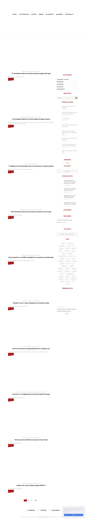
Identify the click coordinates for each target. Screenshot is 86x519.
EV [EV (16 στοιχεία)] (70, 256)
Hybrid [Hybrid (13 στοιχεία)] (74, 261)
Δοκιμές (41, 14)
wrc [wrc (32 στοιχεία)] (67, 284)
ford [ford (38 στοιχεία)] (73, 258)
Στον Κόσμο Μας (24, 14)
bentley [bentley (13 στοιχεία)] (61, 248)
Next (36, 500)
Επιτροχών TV (69, 14)
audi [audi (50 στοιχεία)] (74, 246)
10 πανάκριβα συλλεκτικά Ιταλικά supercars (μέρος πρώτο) (31, 119)
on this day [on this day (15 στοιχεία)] (67, 271)
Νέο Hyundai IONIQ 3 (65, 118)
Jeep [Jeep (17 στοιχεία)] (68, 263)
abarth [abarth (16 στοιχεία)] (63, 243)
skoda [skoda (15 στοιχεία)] (67, 276)
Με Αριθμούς (50, 14)
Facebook (30, 510)
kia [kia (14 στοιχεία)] (73, 263)
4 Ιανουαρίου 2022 (67, 199)
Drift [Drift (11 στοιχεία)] (74, 251)
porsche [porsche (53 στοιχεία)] (74, 271)
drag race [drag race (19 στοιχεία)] (67, 251)
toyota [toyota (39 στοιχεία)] (62, 281)
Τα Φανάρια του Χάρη (63, 79)
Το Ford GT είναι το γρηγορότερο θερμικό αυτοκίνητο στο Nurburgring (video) (69, 132)
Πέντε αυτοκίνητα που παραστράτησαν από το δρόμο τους (31, 348)
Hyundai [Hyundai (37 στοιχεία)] (62, 263)
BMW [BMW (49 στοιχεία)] (67, 248)
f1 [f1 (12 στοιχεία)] (74, 256)
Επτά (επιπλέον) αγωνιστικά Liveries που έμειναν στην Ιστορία (31, 212)
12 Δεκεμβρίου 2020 (68, 192)
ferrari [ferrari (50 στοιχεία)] (62, 258)
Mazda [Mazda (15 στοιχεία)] (67, 268)
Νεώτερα (33, 14)
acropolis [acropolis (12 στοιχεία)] (70, 243)
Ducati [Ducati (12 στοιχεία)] (63, 253)
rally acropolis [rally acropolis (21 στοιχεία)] (70, 273)
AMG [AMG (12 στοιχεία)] (69, 246)
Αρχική (15, 14)
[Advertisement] (43, 25)
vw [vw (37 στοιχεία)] (73, 281)
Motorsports (61, 89)
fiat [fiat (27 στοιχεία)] (68, 258)
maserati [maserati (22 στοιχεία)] (60, 268)
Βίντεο (27, 117)
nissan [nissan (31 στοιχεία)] (59, 271)
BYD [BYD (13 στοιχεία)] (60, 251)
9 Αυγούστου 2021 (67, 206)
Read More (11, 79)
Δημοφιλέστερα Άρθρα (24, 209)
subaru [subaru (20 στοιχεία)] (73, 276)
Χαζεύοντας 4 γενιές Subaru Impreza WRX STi (31, 485)
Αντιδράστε (60, 86)
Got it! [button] (73, 514)
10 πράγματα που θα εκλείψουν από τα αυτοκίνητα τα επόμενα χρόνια (31, 166)
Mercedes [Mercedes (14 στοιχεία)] (74, 268)
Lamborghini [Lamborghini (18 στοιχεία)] (64, 266)
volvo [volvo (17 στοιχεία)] (68, 281)
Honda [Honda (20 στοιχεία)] (68, 261)
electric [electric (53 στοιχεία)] (70, 253)
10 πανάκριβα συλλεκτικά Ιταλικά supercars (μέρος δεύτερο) (31, 73)
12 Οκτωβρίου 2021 (67, 185)
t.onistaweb (64, 222)
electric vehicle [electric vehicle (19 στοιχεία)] (63, 256)
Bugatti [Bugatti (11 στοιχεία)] (73, 248)
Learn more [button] (66, 511)
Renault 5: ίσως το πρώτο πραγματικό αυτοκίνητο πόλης (31, 303)
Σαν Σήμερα (59, 14)
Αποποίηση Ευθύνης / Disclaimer (43, 516)
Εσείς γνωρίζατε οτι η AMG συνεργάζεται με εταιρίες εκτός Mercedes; (31, 257)
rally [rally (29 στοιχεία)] (62, 273)
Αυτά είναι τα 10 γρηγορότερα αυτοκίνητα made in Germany (31, 394)
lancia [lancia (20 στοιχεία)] (71, 266)
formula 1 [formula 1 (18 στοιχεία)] (61, 261)
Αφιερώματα (24, 71)
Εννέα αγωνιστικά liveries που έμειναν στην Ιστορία (31, 440)
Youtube (42, 510)
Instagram (55, 510)
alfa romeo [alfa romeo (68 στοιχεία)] (62, 246)
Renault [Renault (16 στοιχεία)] (61, 276)
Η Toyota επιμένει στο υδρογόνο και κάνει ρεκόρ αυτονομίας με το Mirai (70, 182)
